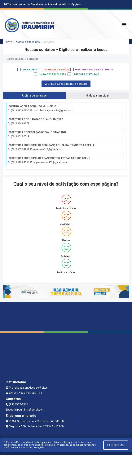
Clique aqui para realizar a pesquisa (66, 83)
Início (9, 41)
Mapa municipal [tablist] (97, 95)
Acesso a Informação (28, 41)
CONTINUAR (115, 445)
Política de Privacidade (56, 445)
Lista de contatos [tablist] (34, 95)
